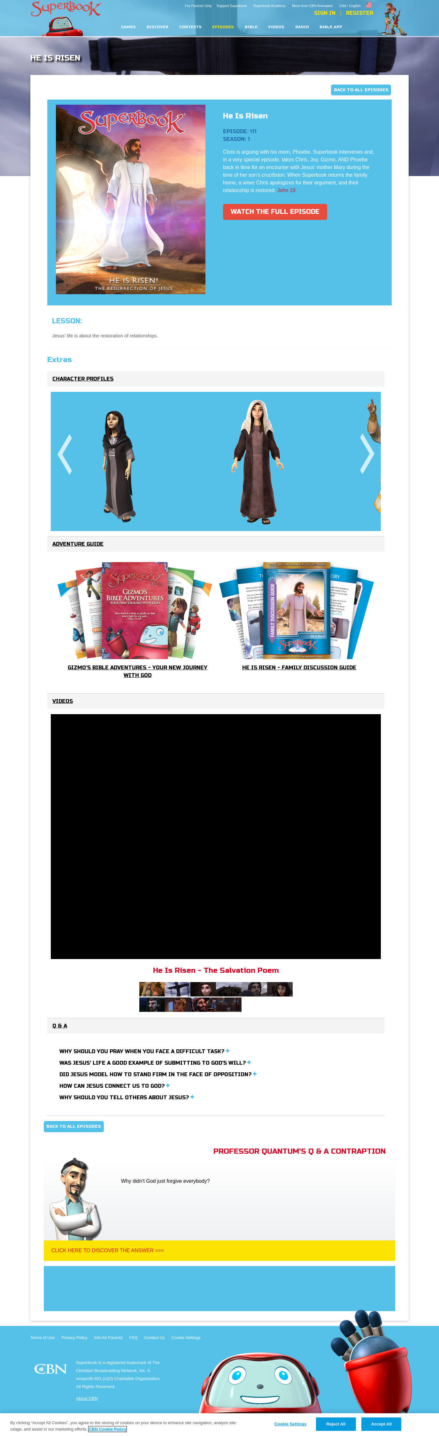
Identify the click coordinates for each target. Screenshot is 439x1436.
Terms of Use (42, 1337)
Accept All (381, 1424)
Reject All (335, 1424)
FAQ (133, 1337)
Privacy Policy (75, 1337)
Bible (251, 27)
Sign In (324, 13)
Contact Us (154, 1337)
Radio (302, 27)
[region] (219, 1424)
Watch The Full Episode (275, 212)
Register (359, 13)
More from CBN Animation (312, 6)
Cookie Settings (186, 1337)
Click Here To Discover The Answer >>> (107, 1250)
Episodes (223, 27)
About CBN (87, 1398)
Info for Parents (108, 1337)
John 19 (286, 190)
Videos (276, 27)
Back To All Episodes (361, 90)
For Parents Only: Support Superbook (216, 6)
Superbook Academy (269, 6)
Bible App (331, 27)
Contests (190, 27)
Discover (157, 27)
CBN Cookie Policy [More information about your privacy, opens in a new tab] (107, 1429)
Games (128, 27)
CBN (51, 1371)
